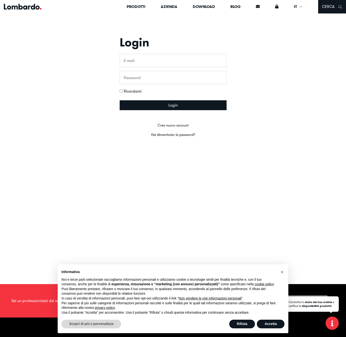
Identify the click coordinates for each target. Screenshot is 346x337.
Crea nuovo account (173, 125)
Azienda (169, 6)
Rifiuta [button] (242, 324)
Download (204, 6)
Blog (235, 6)
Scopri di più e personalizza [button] (91, 324)
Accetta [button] (271, 324)
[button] (282, 272)
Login (173, 105)
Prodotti (136, 6)
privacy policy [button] (105, 308)
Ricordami (133, 91)
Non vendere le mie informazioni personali (210, 298)
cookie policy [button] (264, 284)
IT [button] (298, 6)
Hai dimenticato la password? (173, 135)
